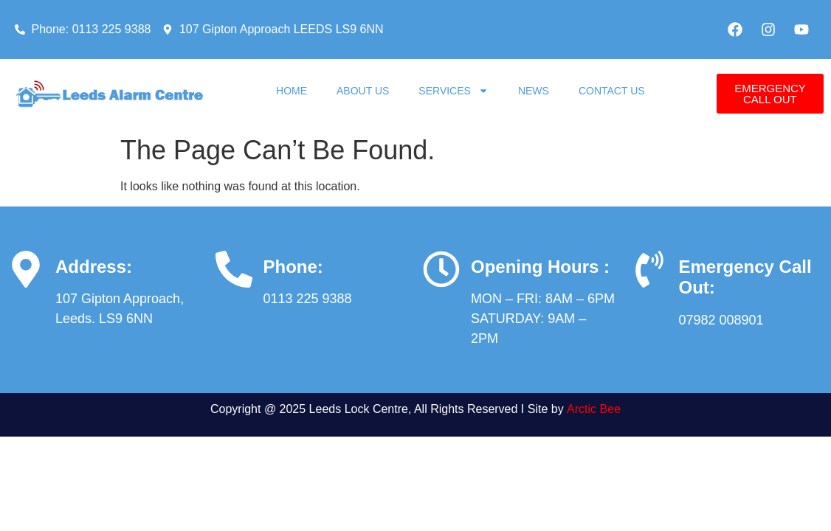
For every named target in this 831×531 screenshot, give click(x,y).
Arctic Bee (594, 409)
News (533, 91)
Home (291, 91)
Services (453, 90)
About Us (363, 91)
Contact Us (612, 91)
